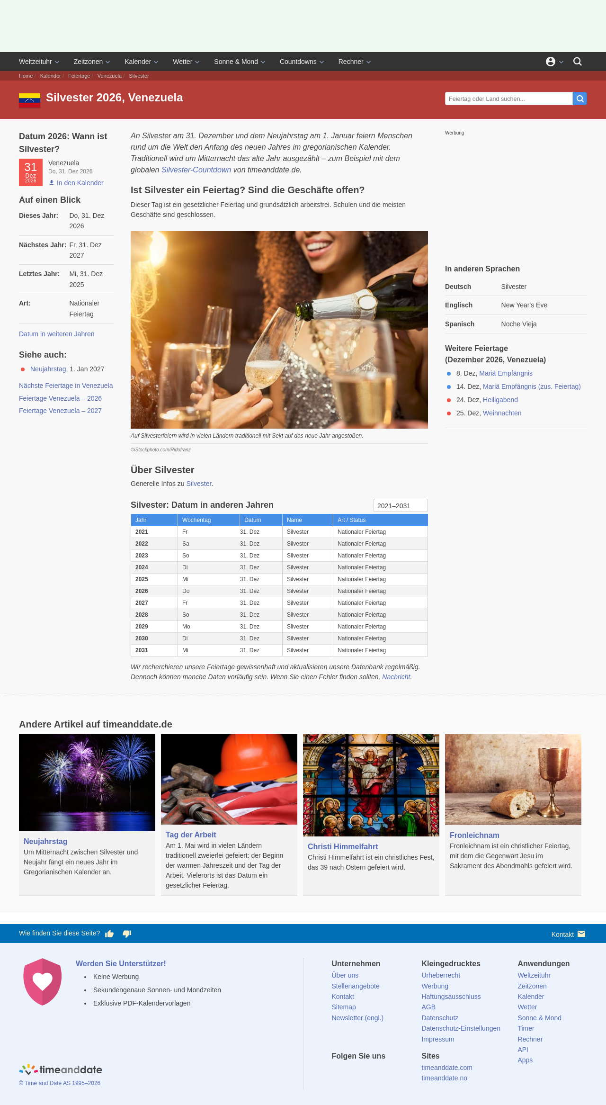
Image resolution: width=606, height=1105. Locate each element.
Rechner (351, 61)
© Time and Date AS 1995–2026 (59, 1083)
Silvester (199, 483)
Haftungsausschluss (451, 996)
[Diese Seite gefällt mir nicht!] (126, 933)
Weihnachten (502, 413)
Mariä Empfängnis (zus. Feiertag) (532, 386)
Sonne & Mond (236, 61)
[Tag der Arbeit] (229, 814)
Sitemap (344, 1007)
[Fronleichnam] (513, 809)
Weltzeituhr (35, 61)
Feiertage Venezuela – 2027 (60, 410)
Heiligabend (500, 400)
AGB (428, 1007)
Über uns (345, 975)
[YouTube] (403, 1073)
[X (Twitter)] (355, 1073)
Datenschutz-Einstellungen (460, 1028)
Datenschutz (439, 1018)
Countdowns (298, 61)
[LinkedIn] (371, 1073)
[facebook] (339, 1073)
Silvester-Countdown (196, 170)
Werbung (434, 986)
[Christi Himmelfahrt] (371, 815)
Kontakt (569, 933)
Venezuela (110, 76)
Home (26, 76)
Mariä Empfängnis (506, 373)
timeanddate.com (446, 1067)
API (522, 1049)
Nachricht (396, 677)
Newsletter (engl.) (358, 1018)
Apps (525, 1060)
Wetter (182, 61)
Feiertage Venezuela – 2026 (60, 398)
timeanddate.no (444, 1078)
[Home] (60, 1071)
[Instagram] (387, 1073)
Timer (525, 1028)
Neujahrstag (48, 369)
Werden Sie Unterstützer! (121, 964)
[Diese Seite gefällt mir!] (109, 933)
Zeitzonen (88, 61)
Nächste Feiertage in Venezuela (66, 385)
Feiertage (79, 76)
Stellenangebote (356, 986)
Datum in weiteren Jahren (57, 334)
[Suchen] (577, 61)
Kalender (138, 61)
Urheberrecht (440, 975)
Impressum (437, 1039)
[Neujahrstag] (87, 812)
